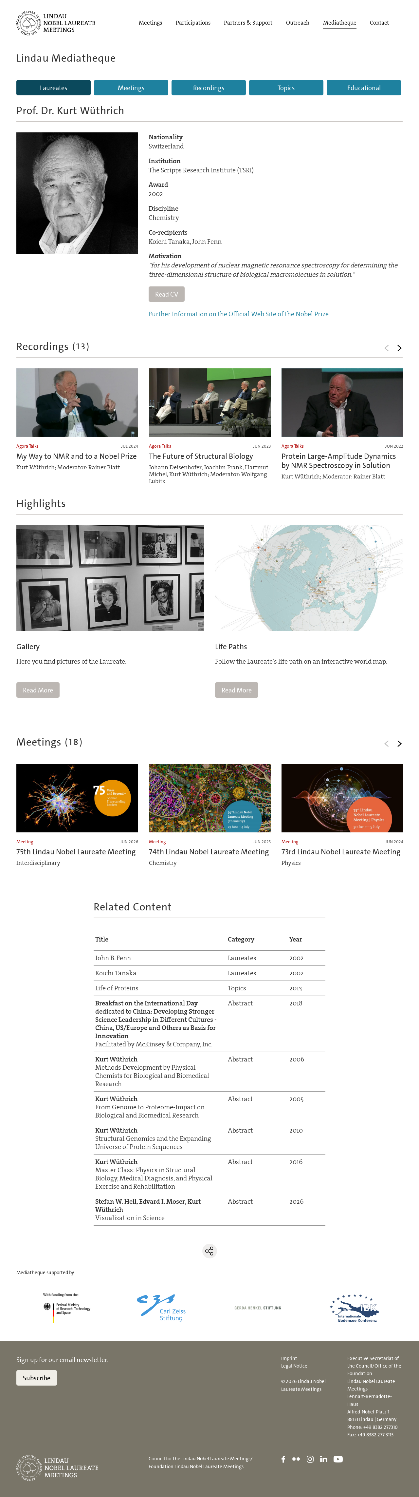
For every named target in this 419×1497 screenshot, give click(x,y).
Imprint (289, 1358)
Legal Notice (294, 1366)
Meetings (150, 22)
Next (399, 348)
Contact (379, 22)
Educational (364, 88)
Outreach (297, 22)
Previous (386, 348)
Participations (193, 22)
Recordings (209, 88)
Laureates (53, 88)
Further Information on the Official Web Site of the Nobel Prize (239, 314)
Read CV (166, 294)
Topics (286, 88)
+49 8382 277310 (380, 1427)
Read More (38, 690)
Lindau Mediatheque (66, 58)
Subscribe (36, 1378)
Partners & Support (248, 22)
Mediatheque (339, 22)
